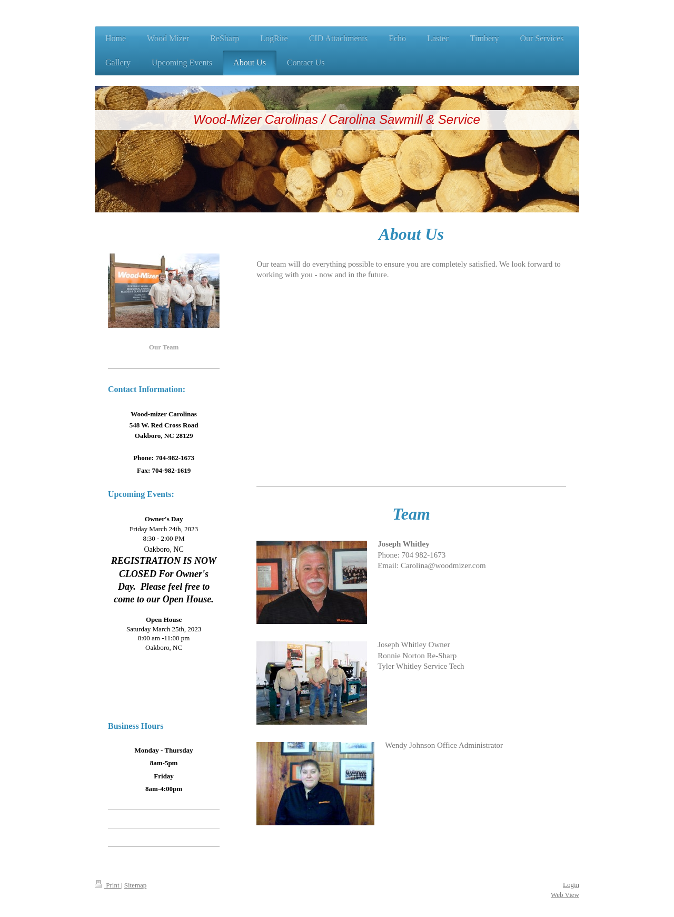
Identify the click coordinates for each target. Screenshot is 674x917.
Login (571, 885)
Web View (565, 895)
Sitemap (135, 885)
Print (108, 885)
